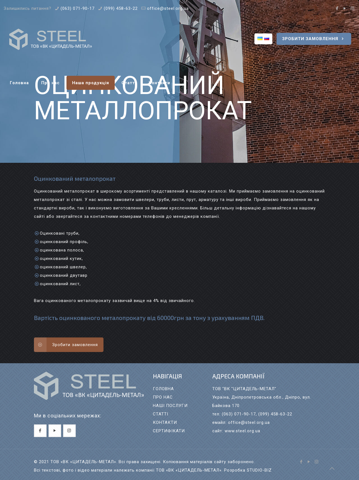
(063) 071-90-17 (78, 8)
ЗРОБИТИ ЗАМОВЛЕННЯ (314, 38)
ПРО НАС (163, 397)
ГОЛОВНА (163, 388)
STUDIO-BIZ (259, 470)
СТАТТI (160, 414)
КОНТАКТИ (165, 422)
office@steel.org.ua (168, 8)
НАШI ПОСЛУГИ (170, 405)
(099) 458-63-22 (121, 8)
